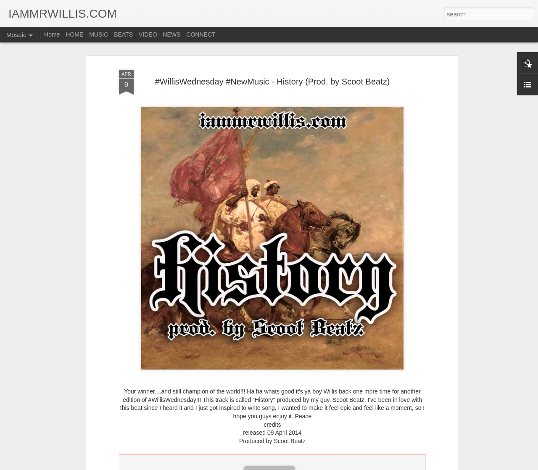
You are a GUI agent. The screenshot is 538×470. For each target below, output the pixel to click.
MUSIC (98, 34)
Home (52, 34)
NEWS (171, 34)
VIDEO (148, 34)
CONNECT (200, 34)
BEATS (123, 34)
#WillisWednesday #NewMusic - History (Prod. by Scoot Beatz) (272, 81)
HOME (74, 34)
